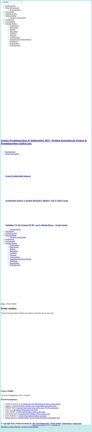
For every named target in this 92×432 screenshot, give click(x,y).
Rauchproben (14, 43)
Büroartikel (14, 32)
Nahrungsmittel (10, 16)
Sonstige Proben (11, 24)
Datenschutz (67, 427)
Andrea (8, 409)
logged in (13, 398)
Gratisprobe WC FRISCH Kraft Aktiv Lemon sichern (41, 407)
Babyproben (14, 28)
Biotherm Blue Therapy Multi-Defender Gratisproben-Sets (39, 421)
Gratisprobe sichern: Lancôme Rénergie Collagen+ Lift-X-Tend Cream (36, 200)
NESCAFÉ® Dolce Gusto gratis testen (31, 415)
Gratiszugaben (15, 37)
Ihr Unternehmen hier (41, 427)
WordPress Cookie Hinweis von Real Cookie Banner (19, 430)
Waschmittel (9, 12)
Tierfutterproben (11, 14)
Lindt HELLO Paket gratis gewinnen (25, 413)
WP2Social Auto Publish (38, 428)
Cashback (13, 34)
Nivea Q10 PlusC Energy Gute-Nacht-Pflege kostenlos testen (35, 409)
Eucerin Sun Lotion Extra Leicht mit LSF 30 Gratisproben (38, 411)
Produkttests (9, 20)
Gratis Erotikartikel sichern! (18, 176)
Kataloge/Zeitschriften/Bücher (20, 39)
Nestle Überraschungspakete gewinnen (33, 419)
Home (3, 304)
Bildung (12, 30)
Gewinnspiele (10, 22)
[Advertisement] (46, 283)
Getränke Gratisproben (18, 18)
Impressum (77, 427)
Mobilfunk (13, 41)
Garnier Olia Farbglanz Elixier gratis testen (34, 417)
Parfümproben (10, 6)
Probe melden (56, 427)
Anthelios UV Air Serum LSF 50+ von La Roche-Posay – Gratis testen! (36, 225)
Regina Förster (10, 421)
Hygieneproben (15, 10)
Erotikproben (14, 26)
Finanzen (13, 35)
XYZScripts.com (56, 428)
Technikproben (15, 45)
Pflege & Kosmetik (12, 8)
